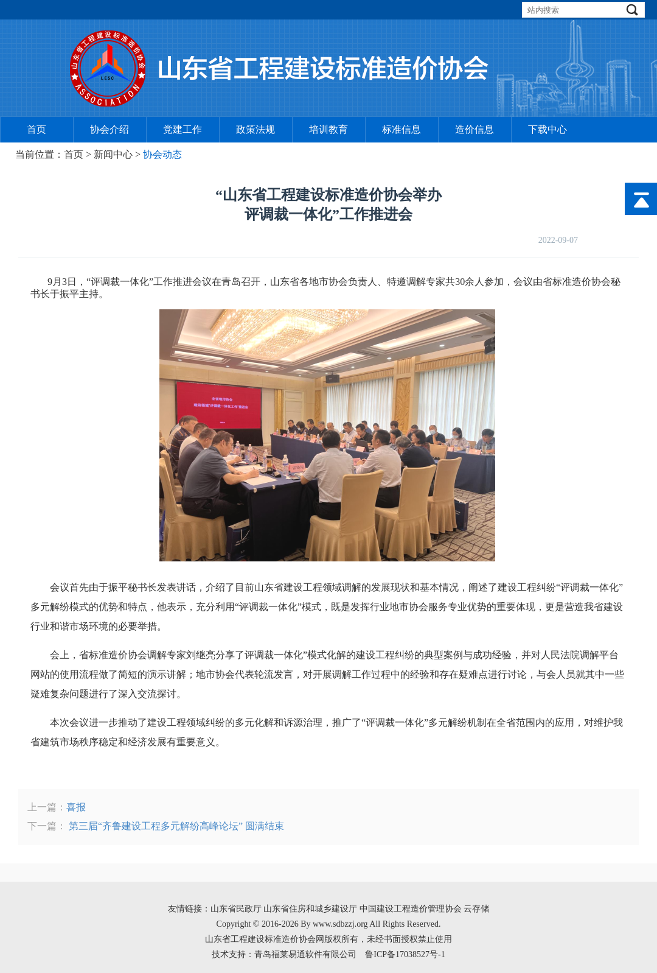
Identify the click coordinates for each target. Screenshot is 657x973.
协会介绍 (109, 129)
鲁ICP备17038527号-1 (405, 954)
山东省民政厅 (236, 908)
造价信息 (474, 129)
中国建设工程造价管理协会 (412, 908)
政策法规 (255, 129)
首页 (36, 129)
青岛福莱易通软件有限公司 (305, 954)
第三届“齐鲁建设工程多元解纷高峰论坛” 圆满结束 (175, 826)
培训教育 (328, 129)
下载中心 (547, 129)
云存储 (476, 908)
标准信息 (401, 129)
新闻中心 (113, 154)
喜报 (76, 807)
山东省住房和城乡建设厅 (310, 908)
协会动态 (162, 154)
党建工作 (182, 129)
